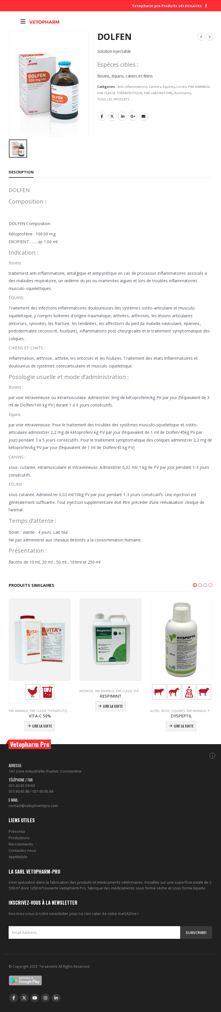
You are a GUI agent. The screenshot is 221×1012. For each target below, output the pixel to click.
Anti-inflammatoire (132, 86)
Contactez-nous (22, 850)
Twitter (24, 998)
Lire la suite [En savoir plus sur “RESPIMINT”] (113, 706)
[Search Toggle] (13, 21)
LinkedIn (122, 116)
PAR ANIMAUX (198, 86)
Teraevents (48, 966)
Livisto (181, 86)
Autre (154, 711)
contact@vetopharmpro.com (33, 805)
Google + (133, 116)
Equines (169, 86)
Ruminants (182, 93)
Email (143, 116)
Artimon (86, 691)
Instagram (45, 998)
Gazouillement (112, 116)
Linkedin (56, 998)
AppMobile (18, 856)
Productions (19, 837)
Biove (165, 711)
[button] (194, 585)
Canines (155, 86)
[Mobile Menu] (23, 21)
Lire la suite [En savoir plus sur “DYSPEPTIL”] (183, 725)
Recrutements (21, 844)
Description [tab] (21, 172)
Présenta (17, 831)
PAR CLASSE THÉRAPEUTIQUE (119, 93)
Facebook (101, 116)
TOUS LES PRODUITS (113, 99)
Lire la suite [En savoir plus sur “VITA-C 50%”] (42, 725)
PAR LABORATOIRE (158, 93)
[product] (40, 650)
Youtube (35, 998)
